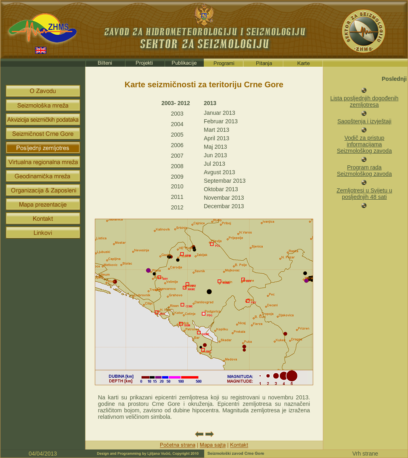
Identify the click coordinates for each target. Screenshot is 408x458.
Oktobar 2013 (221, 189)
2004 (177, 124)
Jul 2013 (214, 163)
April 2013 (216, 138)
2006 (177, 145)
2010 (177, 186)
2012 (177, 207)
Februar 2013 (221, 121)
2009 (177, 176)
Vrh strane (365, 453)
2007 (177, 155)
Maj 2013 (215, 147)
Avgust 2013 (219, 172)
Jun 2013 (215, 155)
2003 (177, 113)
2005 (177, 134)
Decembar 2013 (224, 206)
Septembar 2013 (225, 180)
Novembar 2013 (224, 197)
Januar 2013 (219, 113)
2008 (177, 166)
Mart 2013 (216, 130)
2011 (177, 197)
